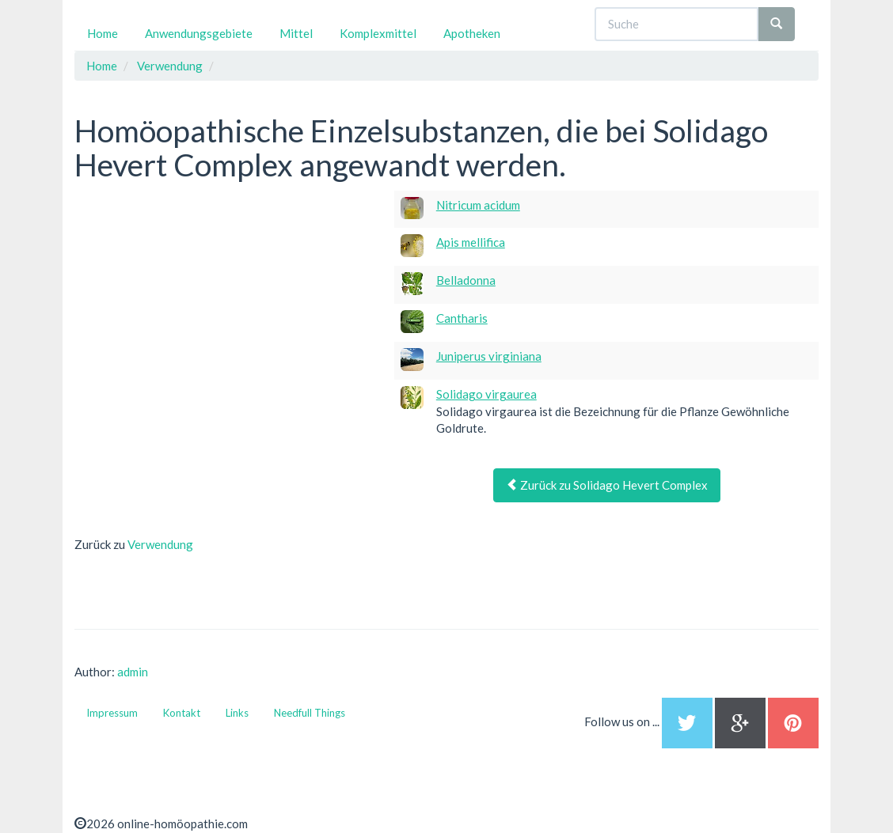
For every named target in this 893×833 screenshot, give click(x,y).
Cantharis (462, 318)
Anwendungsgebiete (199, 33)
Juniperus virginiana (489, 356)
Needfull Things (309, 712)
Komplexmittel (378, 33)
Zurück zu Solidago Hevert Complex (607, 485)
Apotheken (471, 33)
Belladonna (466, 280)
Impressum (112, 712)
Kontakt (181, 712)
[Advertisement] (193, 289)
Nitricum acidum (478, 205)
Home (102, 33)
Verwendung (160, 544)
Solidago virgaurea (486, 394)
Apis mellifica (470, 242)
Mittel (296, 33)
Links (237, 712)
